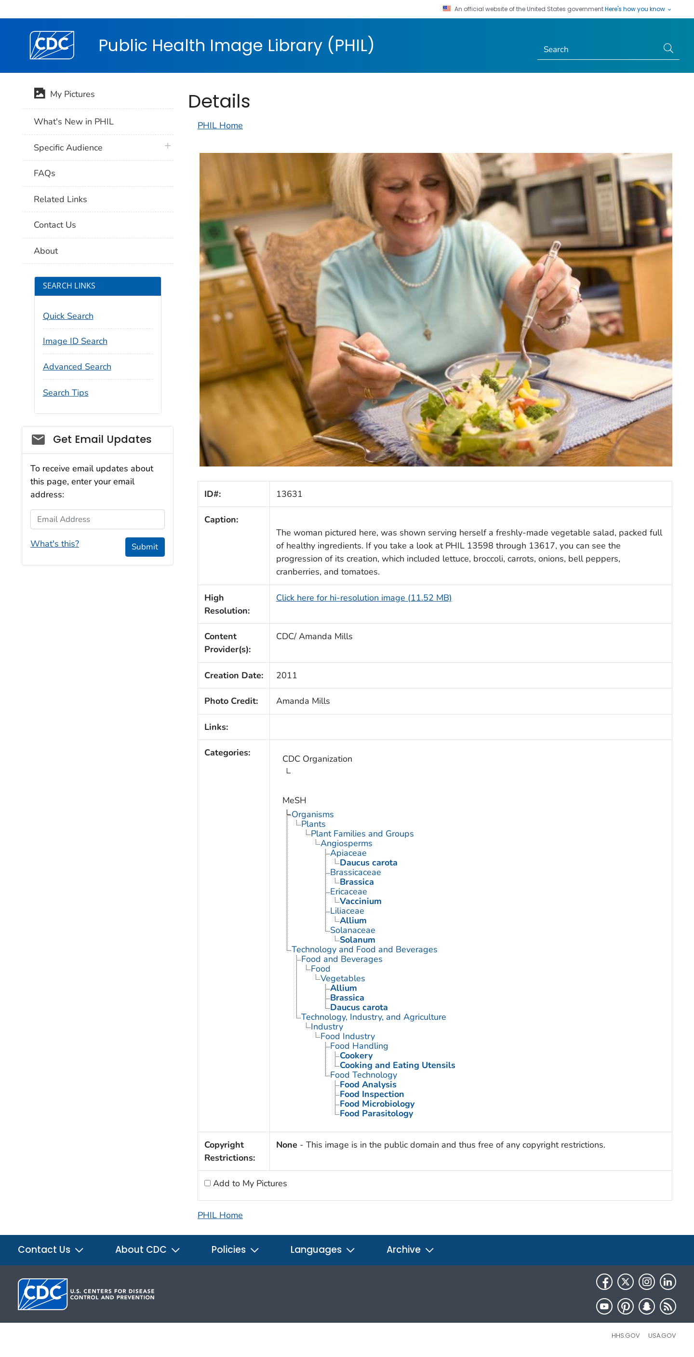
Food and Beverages (342, 959)
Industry (327, 1026)
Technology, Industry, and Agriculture (373, 1017)
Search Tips (66, 392)
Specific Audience (68, 147)
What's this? (54, 543)
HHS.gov (626, 1335)
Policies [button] (236, 1249)
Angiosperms (346, 843)
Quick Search (68, 316)
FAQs (44, 173)
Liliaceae (347, 911)
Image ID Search (75, 341)
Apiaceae (348, 853)
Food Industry (347, 1036)
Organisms (313, 814)
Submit (145, 546)
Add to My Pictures (249, 1183)
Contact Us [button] (51, 1249)
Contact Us (55, 225)
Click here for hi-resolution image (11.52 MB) (364, 597)
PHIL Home (220, 125)
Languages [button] (323, 1249)
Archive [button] (411, 1249)
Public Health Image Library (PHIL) (236, 45)
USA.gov (662, 1335)
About (46, 251)
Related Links (60, 199)
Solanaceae (352, 930)
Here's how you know (638, 9)
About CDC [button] (148, 1249)
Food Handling (359, 1046)
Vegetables (342, 978)
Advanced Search (77, 366)
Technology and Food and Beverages (365, 949)
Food (321, 968)
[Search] (597, 49)
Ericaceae (348, 891)
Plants (313, 824)
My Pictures (64, 95)
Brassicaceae (355, 872)
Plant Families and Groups (362, 833)
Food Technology (363, 1075)
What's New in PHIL (74, 121)
